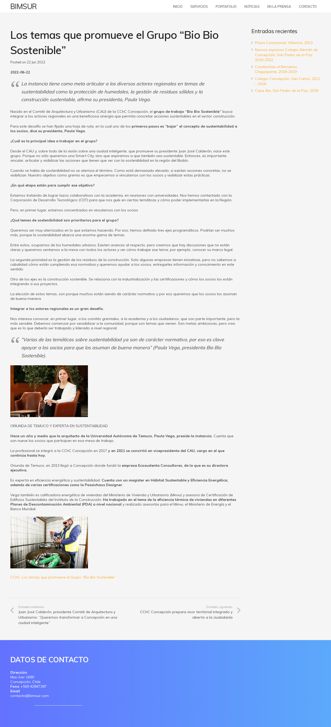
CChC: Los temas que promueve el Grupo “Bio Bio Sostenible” (63, 577)
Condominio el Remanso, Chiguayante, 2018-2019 (276, 69)
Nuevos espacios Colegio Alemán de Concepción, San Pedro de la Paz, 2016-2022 (286, 54)
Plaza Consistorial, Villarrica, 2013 (284, 42)
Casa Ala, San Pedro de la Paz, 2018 (286, 90)
